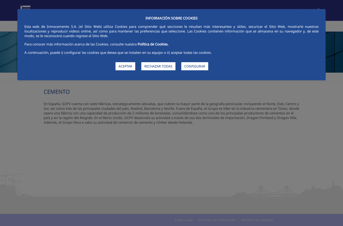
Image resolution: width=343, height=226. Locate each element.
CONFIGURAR (194, 66)
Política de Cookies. (153, 44)
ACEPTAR (125, 66)
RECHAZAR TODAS (158, 66)
